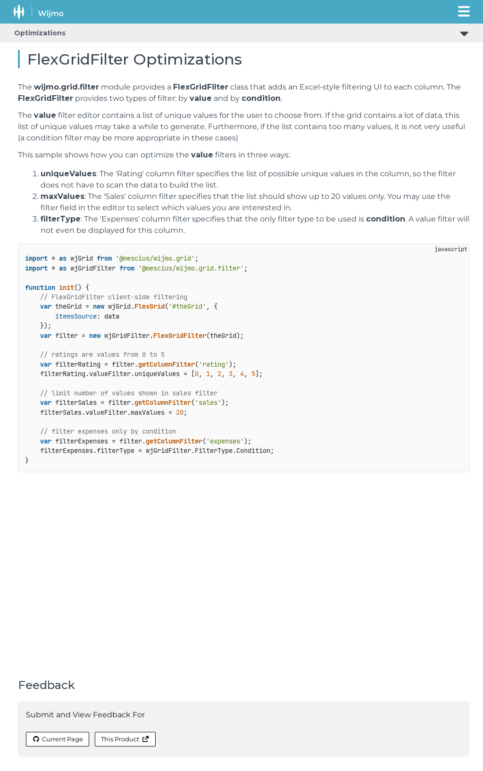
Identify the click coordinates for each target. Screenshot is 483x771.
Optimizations (40, 33)
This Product (125, 739)
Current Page (57, 739)
